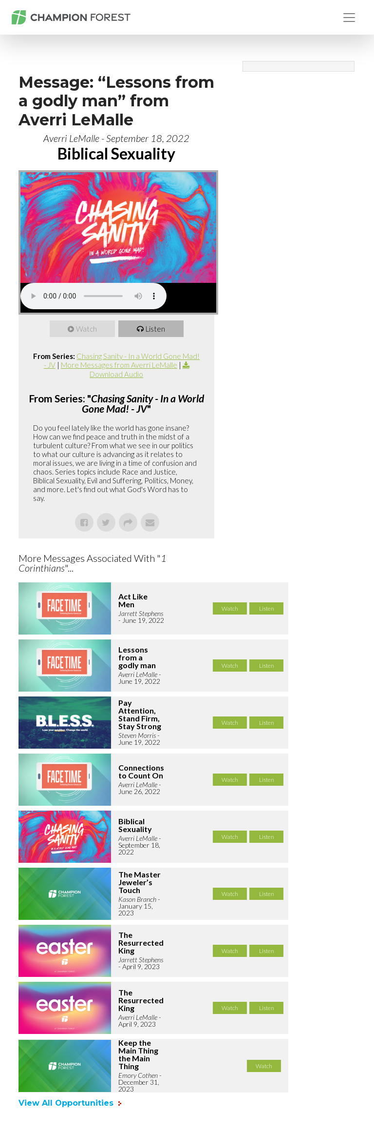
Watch (86, 328)
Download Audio (116, 374)
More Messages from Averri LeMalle (119, 364)
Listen (155, 328)
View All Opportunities (67, 1103)
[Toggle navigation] (349, 17)
